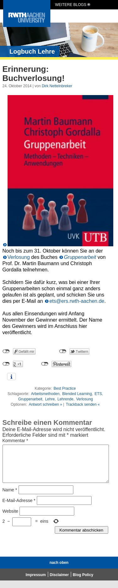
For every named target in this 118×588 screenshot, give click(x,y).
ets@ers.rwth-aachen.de (76, 301)
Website (10, 518)
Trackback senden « (83, 404)
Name (10, 497)
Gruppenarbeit (80, 257)
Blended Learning (77, 394)
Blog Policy (83, 582)
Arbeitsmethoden (45, 394)
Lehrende (66, 399)
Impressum (36, 582)
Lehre (50, 399)
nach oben (58, 570)
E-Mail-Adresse (19, 507)
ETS (98, 394)
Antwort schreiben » (45, 404)
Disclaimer (59, 582)
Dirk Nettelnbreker (57, 86)
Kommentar (15, 440)
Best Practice (64, 388)
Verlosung (19, 257)
